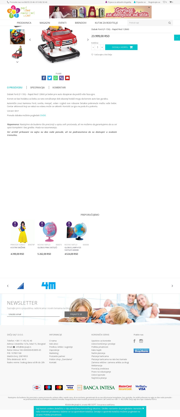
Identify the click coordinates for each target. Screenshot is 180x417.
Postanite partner (57, 382)
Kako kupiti (96, 376)
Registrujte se (154, 2)
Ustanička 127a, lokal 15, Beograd (29, 369)
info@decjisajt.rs (23, 372)
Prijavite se (76, 340)
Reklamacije (96, 391)
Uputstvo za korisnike (101, 367)
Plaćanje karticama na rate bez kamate (109, 385)
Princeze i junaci (18, 270)
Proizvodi (20, 27)
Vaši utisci (53, 370)
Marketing (53, 379)
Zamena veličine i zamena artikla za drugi (110, 388)
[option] (17, 47)
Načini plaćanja (98, 379)
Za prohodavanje (45, 27)
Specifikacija (37, 113)
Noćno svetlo (44, 270)
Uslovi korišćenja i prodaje (103, 370)
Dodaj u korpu (120, 73)
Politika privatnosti (99, 373)
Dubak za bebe (60, 27)
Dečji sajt (10, 27)
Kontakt (52, 388)
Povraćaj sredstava (100, 394)
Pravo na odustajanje (101, 398)
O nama (53, 367)
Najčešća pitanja (99, 404)
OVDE (43, 141)
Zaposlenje (54, 376)
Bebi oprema (31, 27)
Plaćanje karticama (100, 382)
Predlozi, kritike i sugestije (61, 373)
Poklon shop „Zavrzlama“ (60, 385)
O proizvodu (14, 113)
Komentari (59, 113)
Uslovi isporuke (98, 401)
